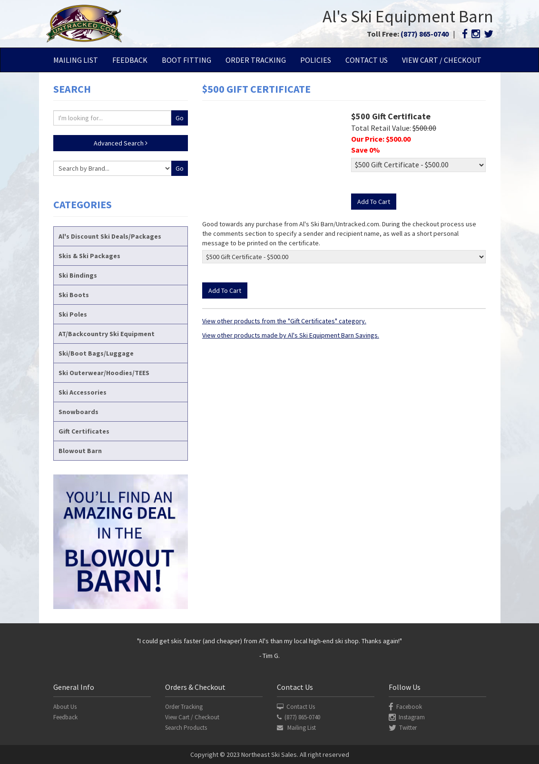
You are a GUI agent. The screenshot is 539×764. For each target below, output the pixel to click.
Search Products (186, 728)
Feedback (129, 60)
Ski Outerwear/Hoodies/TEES (104, 372)
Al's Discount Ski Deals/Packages (110, 236)
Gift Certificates (84, 431)
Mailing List (75, 60)
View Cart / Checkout (441, 60)
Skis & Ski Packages (89, 255)
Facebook (405, 707)
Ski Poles (73, 314)
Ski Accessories (83, 392)
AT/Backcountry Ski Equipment (107, 333)
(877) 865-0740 (425, 34)
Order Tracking (255, 60)
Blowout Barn (80, 450)
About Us (65, 707)
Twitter (403, 728)
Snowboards (78, 411)
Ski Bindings (78, 275)
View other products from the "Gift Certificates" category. (284, 321)
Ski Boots (74, 294)
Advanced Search (120, 143)
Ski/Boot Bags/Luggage (96, 353)
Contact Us (366, 60)
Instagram (407, 717)
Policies (315, 60)
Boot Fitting (186, 60)
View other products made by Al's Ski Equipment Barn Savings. (290, 335)
